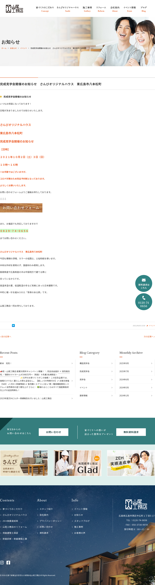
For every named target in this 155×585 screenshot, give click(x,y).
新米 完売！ (6, 363)
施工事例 (78, 526)
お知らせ (78, 514)
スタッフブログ (82, 520)
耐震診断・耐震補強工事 (15, 538)
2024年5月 (124, 387)
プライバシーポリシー (51, 520)
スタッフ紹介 (46, 508)
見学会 (83, 379)
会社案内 (44, 514)
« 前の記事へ (5, 336)
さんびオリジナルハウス (15, 514)
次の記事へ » (149, 336)
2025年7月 (124, 371)
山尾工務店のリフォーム (15, 526)
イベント (152, 325)
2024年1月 (124, 395)
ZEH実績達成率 (10, 520)
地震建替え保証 (10, 532)
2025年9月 (124, 363)
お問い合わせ (46, 526)
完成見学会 (84, 371)
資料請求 (44, 532)
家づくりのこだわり (13, 508)
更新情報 (84, 395)
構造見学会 (84, 363)
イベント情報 (81, 508)
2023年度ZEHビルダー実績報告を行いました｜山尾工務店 (26, 398)
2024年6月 (124, 379)
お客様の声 (79, 532)
